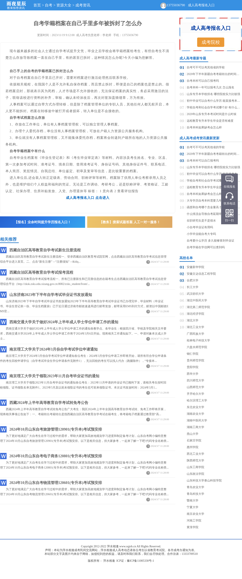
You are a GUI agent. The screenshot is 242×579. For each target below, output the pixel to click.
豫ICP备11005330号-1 (140, 560)
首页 (37, 5)
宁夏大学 (192, 507)
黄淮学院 (192, 527)
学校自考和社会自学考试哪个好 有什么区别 (214, 107)
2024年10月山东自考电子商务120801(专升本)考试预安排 (55, 456)
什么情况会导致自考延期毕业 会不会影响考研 (214, 214)
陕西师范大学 (195, 460)
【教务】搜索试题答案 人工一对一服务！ (129, 222)
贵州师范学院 (195, 360)
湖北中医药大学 (197, 300)
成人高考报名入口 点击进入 (88, 197)
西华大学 (192, 373)
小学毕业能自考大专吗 (201, 234)
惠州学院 (192, 447)
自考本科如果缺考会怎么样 (204, 127)
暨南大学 (192, 500)
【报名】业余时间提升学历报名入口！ (42, 222)
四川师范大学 (195, 380)
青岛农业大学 (195, 487)
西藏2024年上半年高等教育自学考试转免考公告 (48, 403)
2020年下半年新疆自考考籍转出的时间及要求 (214, 74)
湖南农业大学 (195, 413)
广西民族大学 (195, 333)
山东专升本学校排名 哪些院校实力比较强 (213, 94)
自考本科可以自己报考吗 (203, 80)
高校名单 (186, 258)
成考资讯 (82, 5)
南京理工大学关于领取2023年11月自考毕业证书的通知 (54, 376)
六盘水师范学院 (197, 347)
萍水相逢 (113, 546)
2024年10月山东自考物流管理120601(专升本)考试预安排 (55, 483)
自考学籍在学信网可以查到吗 (206, 247)
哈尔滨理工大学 (197, 400)
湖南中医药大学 (197, 420)
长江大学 (192, 287)
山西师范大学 (195, 387)
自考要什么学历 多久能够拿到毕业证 (210, 240)
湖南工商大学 (195, 427)
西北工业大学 (195, 453)
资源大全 (63, 5)
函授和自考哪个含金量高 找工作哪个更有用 (214, 207)
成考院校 (211, 42)
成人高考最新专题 (192, 58)
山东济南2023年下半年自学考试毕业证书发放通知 (50, 295)
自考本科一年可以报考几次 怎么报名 (210, 87)
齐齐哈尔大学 (195, 393)
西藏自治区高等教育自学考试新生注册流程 (45, 250)
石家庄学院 (194, 440)
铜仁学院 (192, 353)
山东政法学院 (195, 473)
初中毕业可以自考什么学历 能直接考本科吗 (214, 100)
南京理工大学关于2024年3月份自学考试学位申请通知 (53, 349)
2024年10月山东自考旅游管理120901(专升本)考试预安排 (55, 429)
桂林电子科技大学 (198, 340)
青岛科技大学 (195, 493)
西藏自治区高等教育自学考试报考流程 (41, 272)
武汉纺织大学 (195, 293)
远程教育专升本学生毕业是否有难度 (210, 120)
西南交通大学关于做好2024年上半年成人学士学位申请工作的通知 (63, 322)
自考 (48, 5)
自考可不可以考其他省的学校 (206, 67)
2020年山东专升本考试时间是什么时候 (211, 114)
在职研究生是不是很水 (201, 220)
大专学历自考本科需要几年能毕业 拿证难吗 (214, 200)
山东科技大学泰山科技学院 (204, 480)
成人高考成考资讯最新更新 (199, 138)
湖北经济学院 (195, 313)
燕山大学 (192, 433)
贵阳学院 (192, 367)
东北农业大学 (195, 407)
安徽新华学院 (195, 267)
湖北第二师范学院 (198, 307)
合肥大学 (192, 280)
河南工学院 (194, 520)
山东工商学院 (195, 467)
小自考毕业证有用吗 (200, 227)
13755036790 (175, 5)
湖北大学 (192, 320)
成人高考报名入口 (201, 5)
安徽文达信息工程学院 (201, 273)
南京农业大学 (195, 513)
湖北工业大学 (195, 327)
